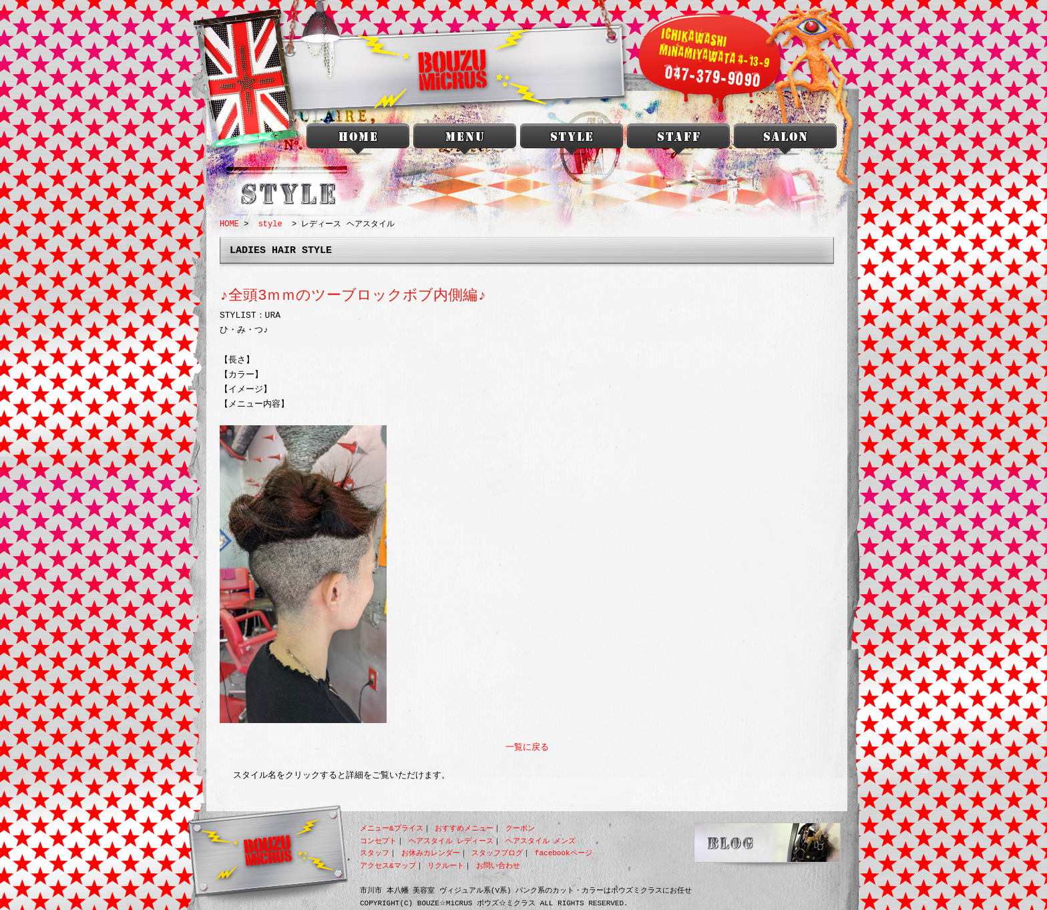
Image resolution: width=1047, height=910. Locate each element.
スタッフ (374, 853)
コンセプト (378, 841)
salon (785, 142)
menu (464, 142)
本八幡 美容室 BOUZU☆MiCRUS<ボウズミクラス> (357, 142)
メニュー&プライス (391, 828)
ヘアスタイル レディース (451, 841)
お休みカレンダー (430, 853)
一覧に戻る (527, 748)
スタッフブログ (497, 853)
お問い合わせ (498, 866)
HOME (229, 224)
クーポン (520, 828)
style (571, 142)
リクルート (445, 866)
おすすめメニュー (464, 828)
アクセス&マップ (388, 866)
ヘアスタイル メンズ (540, 841)
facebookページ (563, 853)
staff (678, 142)
